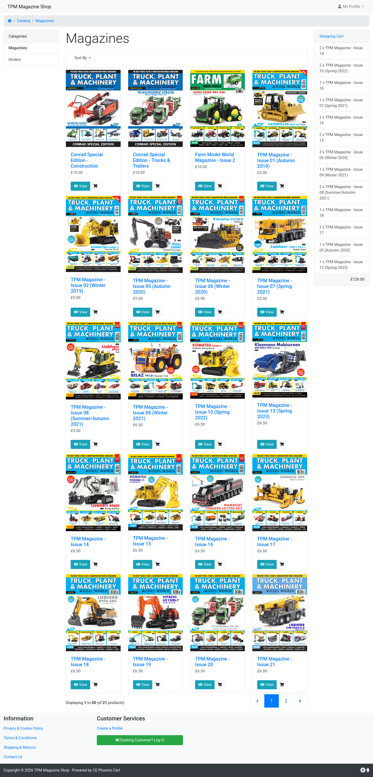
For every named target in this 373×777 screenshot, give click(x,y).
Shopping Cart (331, 36)
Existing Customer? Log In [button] (139, 740)
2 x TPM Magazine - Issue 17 (341, 230)
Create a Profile (110, 728)
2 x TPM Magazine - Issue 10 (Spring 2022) (341, 68)
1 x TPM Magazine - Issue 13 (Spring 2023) (341, 265)
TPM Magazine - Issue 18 (88, 661)
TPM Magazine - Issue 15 (150, 541)
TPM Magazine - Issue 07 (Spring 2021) (274, 286)
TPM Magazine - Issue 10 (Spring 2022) (212, 412)
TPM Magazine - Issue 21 (274, 661)
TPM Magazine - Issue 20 (212, 661)
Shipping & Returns (20, 747)
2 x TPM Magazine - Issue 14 (341, 51)
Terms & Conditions (20, 738)
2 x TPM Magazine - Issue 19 (341, 120)
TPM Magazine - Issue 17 (274, 541)
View (80, 186)
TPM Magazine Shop (29, 7)
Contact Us (13, 757)
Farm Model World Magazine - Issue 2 (215, 157)
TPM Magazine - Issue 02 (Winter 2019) (88, 285)
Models (15, 59)
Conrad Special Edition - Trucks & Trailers (151, 160)
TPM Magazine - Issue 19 (150, 661)
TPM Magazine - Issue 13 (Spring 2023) (274, 410)
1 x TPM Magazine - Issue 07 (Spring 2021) (341, 103)
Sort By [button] (81, 58)
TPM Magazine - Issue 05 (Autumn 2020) (152, 286)
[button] (350, 6)
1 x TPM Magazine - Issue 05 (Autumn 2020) (341, 247)
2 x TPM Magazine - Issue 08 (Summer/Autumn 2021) (341, 192)
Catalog (23, 21)
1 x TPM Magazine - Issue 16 (341, 85)
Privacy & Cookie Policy (23, 728)
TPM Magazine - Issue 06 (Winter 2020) (212, 286)
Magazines (44, 21)
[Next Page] (300, 701)
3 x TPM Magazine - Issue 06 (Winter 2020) (341, 155)
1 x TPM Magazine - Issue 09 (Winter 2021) (341, 172)
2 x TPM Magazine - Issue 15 (341, 137)
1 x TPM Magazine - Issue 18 (341, 213)
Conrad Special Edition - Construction (87, 160)
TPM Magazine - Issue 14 (88, 541)
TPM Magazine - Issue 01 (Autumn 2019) (276, 160)
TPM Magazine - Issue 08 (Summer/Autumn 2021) (90, 415)
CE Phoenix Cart (106, 770)
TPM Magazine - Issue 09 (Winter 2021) (150, 412)
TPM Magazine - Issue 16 (212, 541)
